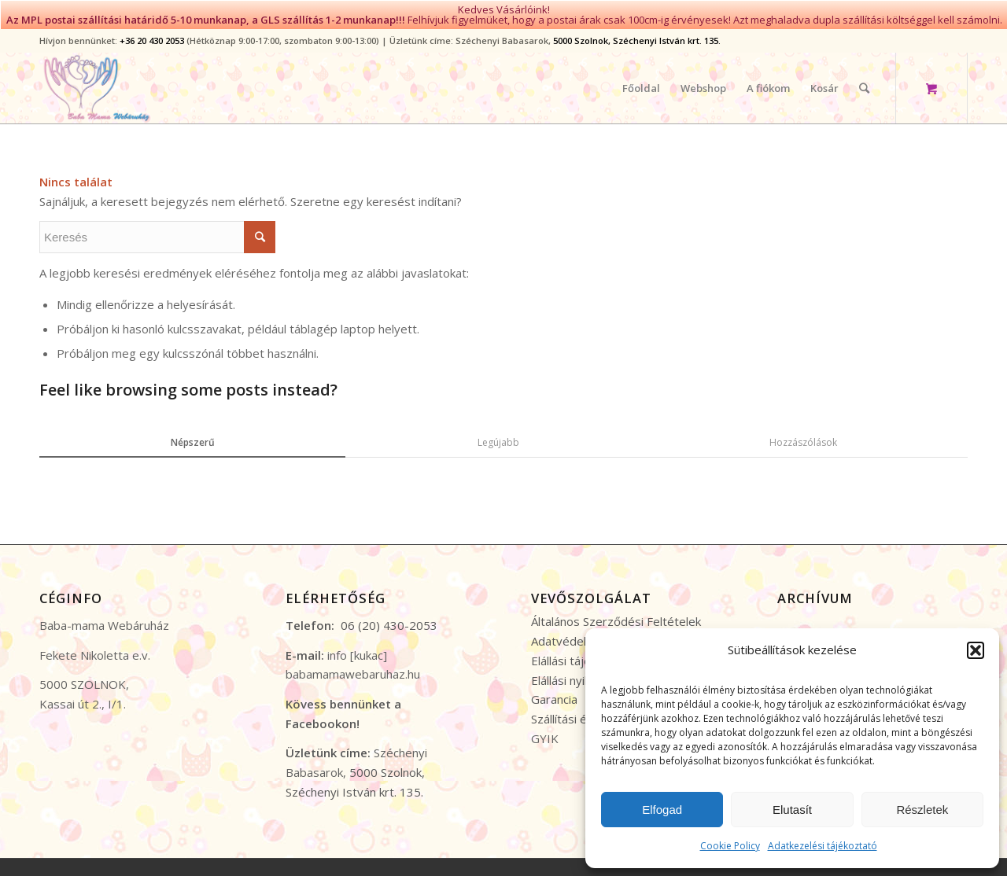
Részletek (922, 809)
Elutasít (792, 809)
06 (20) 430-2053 (389, 620)
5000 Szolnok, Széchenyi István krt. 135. (637, 35)
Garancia (554, 694)
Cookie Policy (730, 845)
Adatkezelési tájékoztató (822, 845)
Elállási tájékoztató (582, 655)
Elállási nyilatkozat (579, 675)
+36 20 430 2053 (152, 35)
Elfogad (662, 809)
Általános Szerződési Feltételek (616, 616)
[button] (975, 650)
